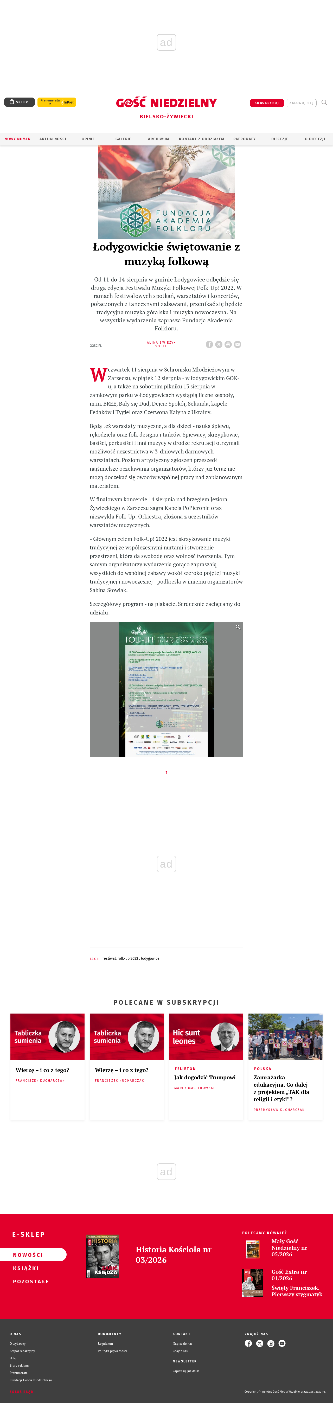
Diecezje (279, 139)
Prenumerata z (50, 102)
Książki (25, 1268)
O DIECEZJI (315, 139)
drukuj (229, 343)
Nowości (25, 1255)
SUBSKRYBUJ (267, 103)
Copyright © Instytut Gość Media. (267, 1391)
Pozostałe (25, 1281)
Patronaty (244, 139)
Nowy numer (17, 139)
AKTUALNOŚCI (53, 139)
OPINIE (88, 139)
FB (210, 343)
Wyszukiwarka (324, 102)
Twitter (220, 343)
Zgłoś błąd (22, 1392)
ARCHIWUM (158, 139)
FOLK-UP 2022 (128, 958)
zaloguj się (302, 103)
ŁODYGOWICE (150, 958)
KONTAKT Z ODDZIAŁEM (202, 139)
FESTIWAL (109, 958)
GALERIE (123, 139)
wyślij (238, 343)
